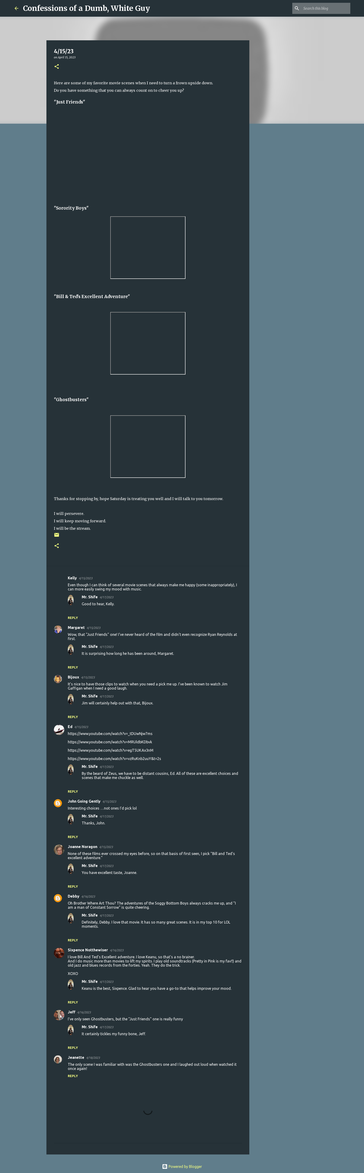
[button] (56, 67)
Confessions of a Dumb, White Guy (86, 8)
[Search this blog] (326, 8)
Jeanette (76, 1057)
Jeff (71, 1012)
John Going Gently (84, 801)
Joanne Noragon (82, 847)
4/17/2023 (106, 597)
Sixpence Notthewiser (88, 950)
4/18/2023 (93, 1057)
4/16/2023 (88, 896)
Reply (73, 618)
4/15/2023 (85, 578)
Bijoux (73, 677)
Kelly (72, 578)
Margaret (76, 627)
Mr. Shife (90, 597)
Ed (70, 727)
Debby (73, 896)
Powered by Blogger (182, 1166)
